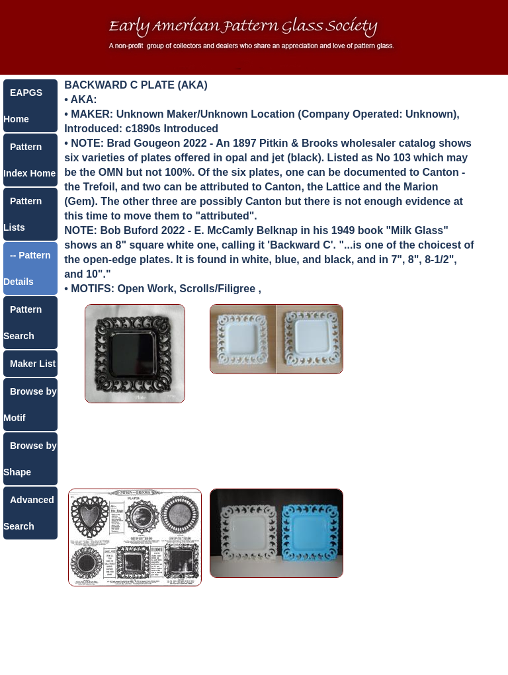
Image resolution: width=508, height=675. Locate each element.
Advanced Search (28, 513)
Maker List (33, 363)
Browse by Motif (30, 404)
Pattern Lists (22, 214)
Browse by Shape (30, 458)
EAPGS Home (22, 105)
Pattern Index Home (29, 160)
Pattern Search (22, 322)
